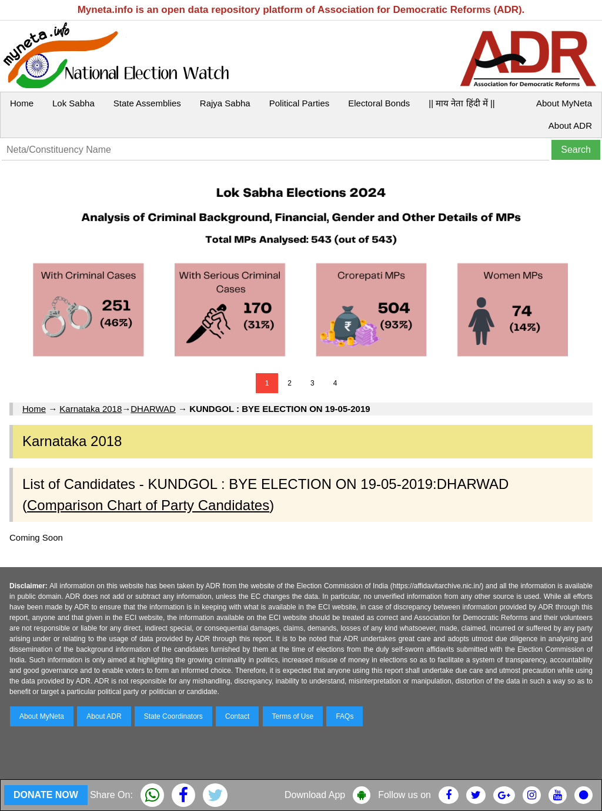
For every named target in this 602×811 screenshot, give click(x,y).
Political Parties (299, 103)
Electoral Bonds (379, 103)
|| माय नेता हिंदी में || (461, 103)
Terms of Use (293, 716)
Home (22, 103)
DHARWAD (153, 409)
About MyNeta (564, 103)
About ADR (570, 125)
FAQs (344, 716)
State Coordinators (173, 716)
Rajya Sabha (225, 103)
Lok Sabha (73, 103)
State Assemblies (147, 103)
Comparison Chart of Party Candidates (148, 505)
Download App (315, 795)
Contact (237, 716)
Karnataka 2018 (90, 409)
